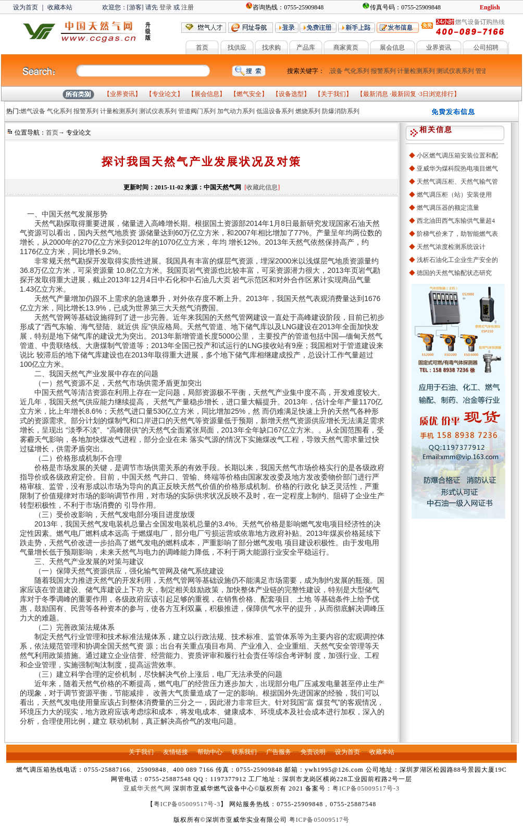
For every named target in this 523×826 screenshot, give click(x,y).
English (490, 7)
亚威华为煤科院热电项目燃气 (457, 168)
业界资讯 (438, 47)
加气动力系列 (236, 111)
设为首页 (25, 7)
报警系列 (384, 71)
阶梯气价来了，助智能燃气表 (457, 233)
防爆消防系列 (340, 111)
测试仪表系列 (456, 71)
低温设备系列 (275, 111)
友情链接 (175, 752)
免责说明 (313, 752)
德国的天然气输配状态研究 (454, 273)
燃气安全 (249, 94)
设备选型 (291, 94)
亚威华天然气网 (147, 788)
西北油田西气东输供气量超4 (456, 220)
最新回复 (403, 94)
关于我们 (333, 94)
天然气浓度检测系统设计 (451, 246)
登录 (165, 7)
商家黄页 (345, 47)
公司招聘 (486, 47)
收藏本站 (59, 7)
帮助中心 (209, 752)
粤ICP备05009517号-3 (366, 788)
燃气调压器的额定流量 (448, 207)
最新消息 (375, 94)
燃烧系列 (307, 111)
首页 (202, 47)
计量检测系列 (417, 71)
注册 (187, 7)
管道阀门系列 (197, 111)
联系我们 (244, 752)
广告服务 (278, 752)
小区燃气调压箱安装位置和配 (457, 155)
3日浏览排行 (436, 94)
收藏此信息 (262, 187)
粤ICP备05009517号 (319, 819)
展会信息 (392, 47)
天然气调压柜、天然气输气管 (457, 181)
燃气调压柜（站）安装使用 (454, 194)
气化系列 (357, 71)
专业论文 (164, 94)
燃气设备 (331, 71)
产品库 (305, 47)
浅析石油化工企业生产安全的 (457, 260)
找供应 (237, 47)
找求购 (271, 47)
